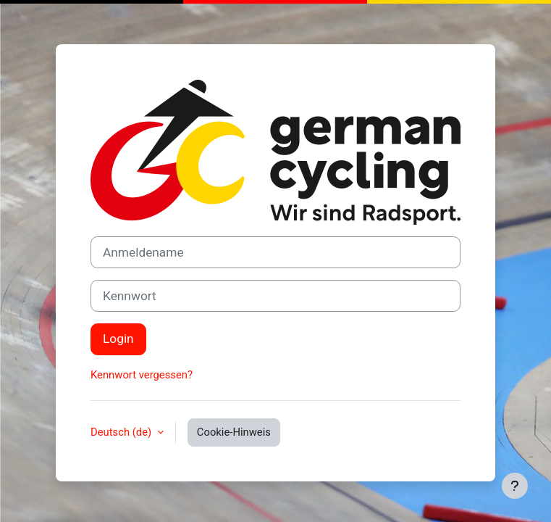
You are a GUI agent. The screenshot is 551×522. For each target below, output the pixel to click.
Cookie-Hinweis (234, 432)
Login (118, 338)
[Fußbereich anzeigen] (515, 486)
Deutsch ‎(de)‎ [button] (122, 432)
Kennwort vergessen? (142, 374)
